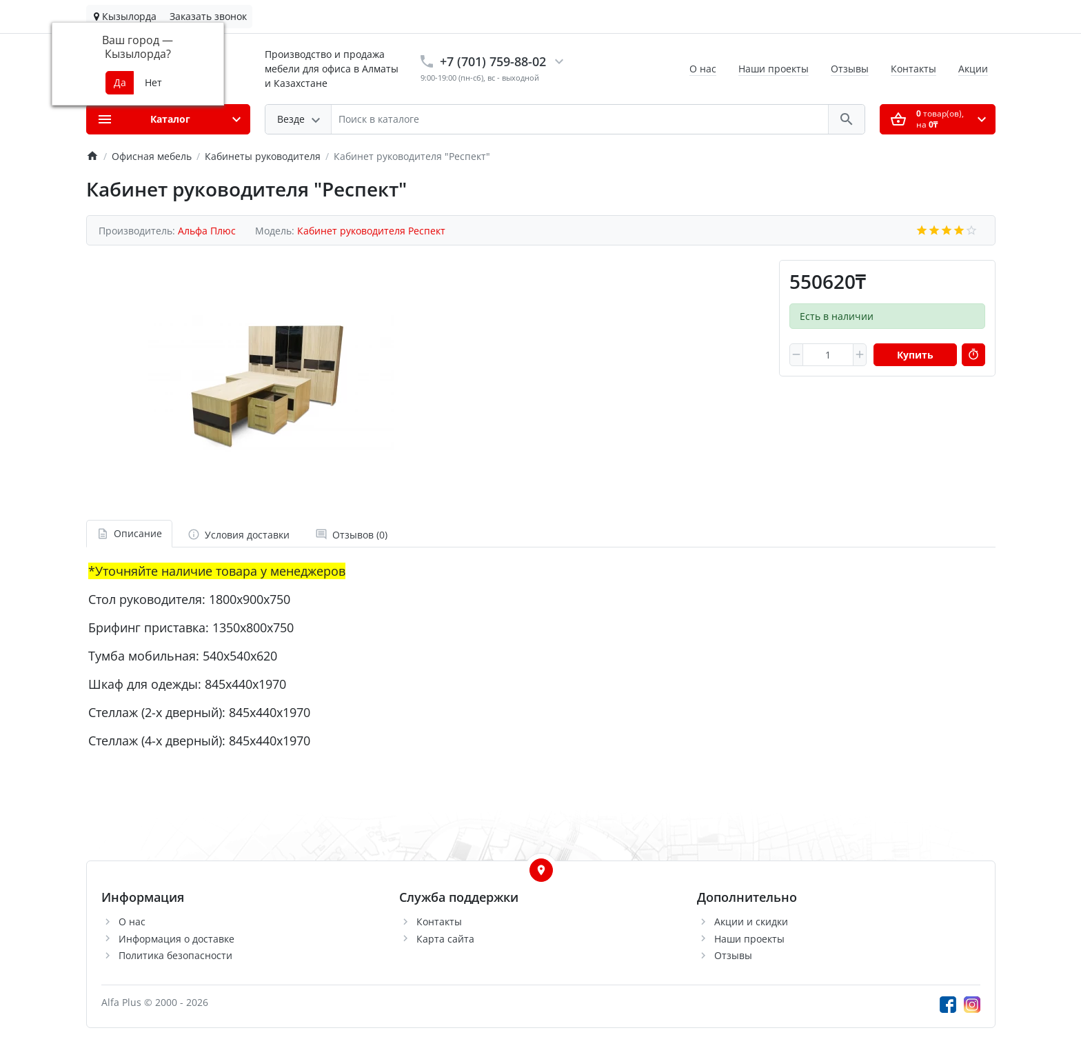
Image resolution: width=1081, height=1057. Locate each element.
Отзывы (850, 68)
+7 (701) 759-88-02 (493, 61)
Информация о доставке (176, 938)
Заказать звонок (208, 16)
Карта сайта (445, 938)
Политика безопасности (175, 955)
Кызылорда (125, 16)
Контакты (913, 68)
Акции (973, 68)
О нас (702, 68)
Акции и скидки (751, 921)
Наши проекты (773, 68)
